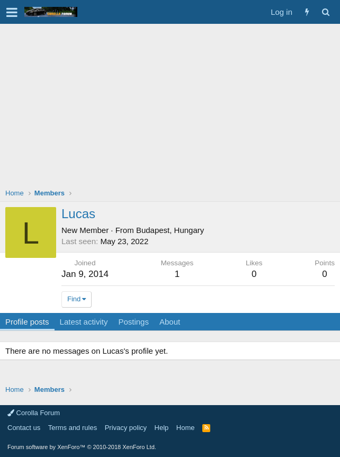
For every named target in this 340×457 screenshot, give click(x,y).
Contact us (23, 428)
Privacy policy (126, 428)
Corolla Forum (33, 413)
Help (162, 428)
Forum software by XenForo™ (81, 447)
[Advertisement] (170, 103)
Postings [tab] (133, 321)
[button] (12, 12)
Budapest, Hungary (170, 230)
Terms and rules (72, 428)
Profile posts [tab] (27, 321)
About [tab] (169, 321)
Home (185, 428)
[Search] (325, 12)
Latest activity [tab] (84, 321)
